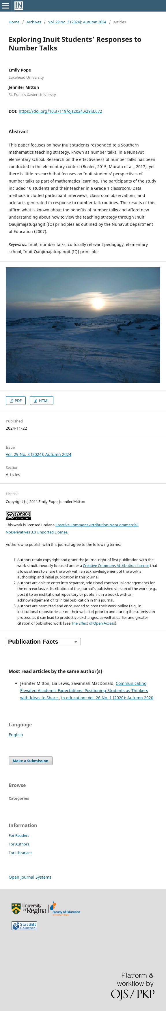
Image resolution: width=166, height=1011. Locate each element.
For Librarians (20, 852)
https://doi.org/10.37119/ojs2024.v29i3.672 (60, 111)
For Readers (19, 835)
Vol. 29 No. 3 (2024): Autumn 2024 (77, 22)
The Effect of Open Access (93, 623)
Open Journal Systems (30, 877)
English (16, 734)
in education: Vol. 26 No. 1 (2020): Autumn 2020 (107, 697)
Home (14, 22)
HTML (43, 400)
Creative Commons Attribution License (116, 565)
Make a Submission (31, 760)
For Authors (19, 844)
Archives (34, 22)
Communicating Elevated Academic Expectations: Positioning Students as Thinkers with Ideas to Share (84, 690)
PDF (18, 400)
